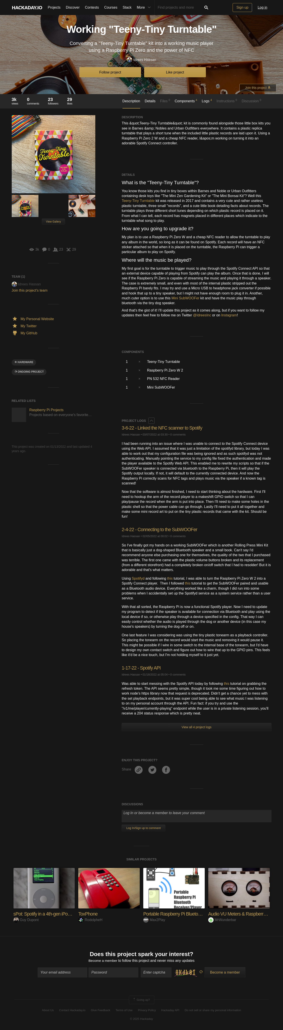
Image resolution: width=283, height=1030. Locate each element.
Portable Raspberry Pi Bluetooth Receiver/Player (190, 914)
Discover (73, 7)
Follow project (110, 72)
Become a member (103, 961)
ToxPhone (88, 914)
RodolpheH (90, 920)
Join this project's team (30, 290)
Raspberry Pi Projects (46, 410)
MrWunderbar (222, 920)
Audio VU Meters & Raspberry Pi (240, 914)
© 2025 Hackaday (141, 1019)
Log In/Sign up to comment (143, 828)
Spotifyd (138, 578)
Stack (127, 7)
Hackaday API (170, 1010)
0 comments (178, 434)
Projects (54, 7)
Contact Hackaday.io (72, 1010)
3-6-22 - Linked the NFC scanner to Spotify (163, 428)
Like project (175, 72)
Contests (92, 7)
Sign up (242, 7)
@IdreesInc (202, 315)
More (145, 7)
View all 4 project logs (196, 727)
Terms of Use (124, 1010)
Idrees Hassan (141, 60)
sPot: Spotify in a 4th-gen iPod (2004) (49, 914)
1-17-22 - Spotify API (142, 667)
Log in (262, 7)
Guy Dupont (26, 920)
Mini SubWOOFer (185, 298)
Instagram (229, 315)
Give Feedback (100, 1010)
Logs (207, 101)
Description (131, 101)
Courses (110, 7)
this (170, 578)
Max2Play (154, 920)
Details (150, 101)
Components (186, 101)
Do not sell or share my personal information (213, 1010)
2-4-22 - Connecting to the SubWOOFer (161, 529)
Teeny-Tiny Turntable (138, 201)
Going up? (141, 1000)
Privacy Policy (147, 1010)
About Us (48, 1010)
